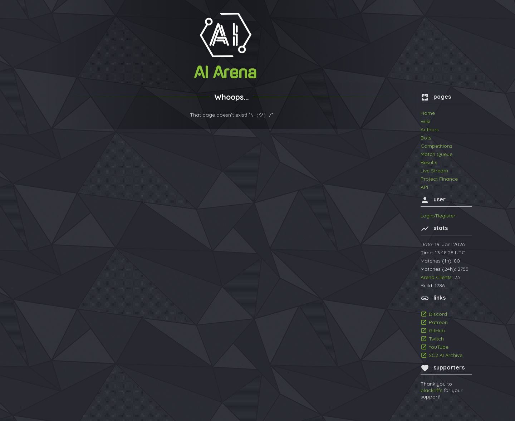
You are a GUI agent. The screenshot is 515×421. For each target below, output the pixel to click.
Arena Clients (436, 277)
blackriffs (431, 390)
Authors (430, 129)
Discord (438, 314)
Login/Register (438, 215)
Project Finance (439, 179)
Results (429, 162)
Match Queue (436, 154)
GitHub (437, 330)
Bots (426, 137)
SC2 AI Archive (445, 355)
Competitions (436, 146)
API (424, 187)
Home (428, 113)
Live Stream (434, 170)
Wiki (425, 121)
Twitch (436, 339)
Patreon (438, 322)
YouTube (438, 347)
